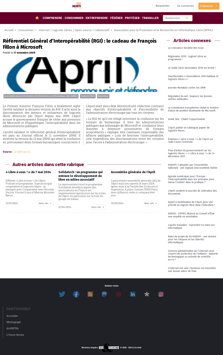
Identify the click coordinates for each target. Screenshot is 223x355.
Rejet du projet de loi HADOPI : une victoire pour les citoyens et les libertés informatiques (192, 239)
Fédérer (116, 18)
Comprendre (52, 18)
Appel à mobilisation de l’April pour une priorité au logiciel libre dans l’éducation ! (191, 204)
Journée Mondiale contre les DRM (186, 87)
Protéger (132, 18)
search (187, 18)
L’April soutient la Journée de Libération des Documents (192, 192)
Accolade (12, 315)
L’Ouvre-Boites (15, 334)
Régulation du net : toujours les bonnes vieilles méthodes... (190, 98)
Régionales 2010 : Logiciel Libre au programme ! (187, 58)
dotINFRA (12, 328)
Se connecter (185, 5)
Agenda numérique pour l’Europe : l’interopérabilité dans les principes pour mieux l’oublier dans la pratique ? (191, 179)
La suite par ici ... (23, 151)
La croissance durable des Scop (185, 47)
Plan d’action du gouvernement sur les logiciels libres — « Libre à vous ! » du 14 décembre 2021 (191, 153)
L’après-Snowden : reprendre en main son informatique (191, 226)
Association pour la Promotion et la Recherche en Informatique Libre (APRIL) (41, 96)
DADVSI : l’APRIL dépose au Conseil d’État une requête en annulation (191, 215)
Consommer (74, 18)
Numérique (103, 96)
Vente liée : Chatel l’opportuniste (186, 119)
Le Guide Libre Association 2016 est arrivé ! (192, 67)
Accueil (9, 30)
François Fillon (88, 96)
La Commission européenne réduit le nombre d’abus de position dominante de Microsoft (193, 109)
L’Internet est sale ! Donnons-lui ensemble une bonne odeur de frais (192, 270)
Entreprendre (97, 18)
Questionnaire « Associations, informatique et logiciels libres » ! (193, 78)
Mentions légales (90, 348)
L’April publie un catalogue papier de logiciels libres (189, 129)
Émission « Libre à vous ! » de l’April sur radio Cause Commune (190, 141)
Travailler (150, 18)
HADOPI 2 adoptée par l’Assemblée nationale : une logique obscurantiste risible (192, 166)
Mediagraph (13, 322)
